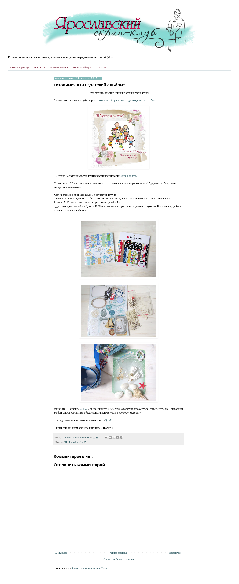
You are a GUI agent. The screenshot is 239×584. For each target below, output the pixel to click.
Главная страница (19, 67)
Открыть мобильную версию (118, 559)
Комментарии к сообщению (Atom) (90, 568)
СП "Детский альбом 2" (75, 442)
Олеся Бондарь (128, 175)
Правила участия (59, 67)
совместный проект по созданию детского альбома (127, 100)
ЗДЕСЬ (84, 408)
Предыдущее (176, 552)
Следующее (61, 552)
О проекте (39, 67)
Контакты (101, 67)
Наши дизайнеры (82, 67)
